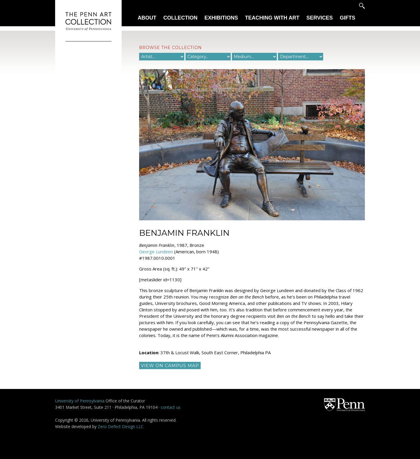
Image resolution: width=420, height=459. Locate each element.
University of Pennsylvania (79, 401)
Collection (180, 18)
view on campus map (170, 365)
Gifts (347, 18)
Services (319, 18)
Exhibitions (221, 18)
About (147, 18)
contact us (171, 407)
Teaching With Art (272, 18)
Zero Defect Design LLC (121, 426)
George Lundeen (156, 251)
